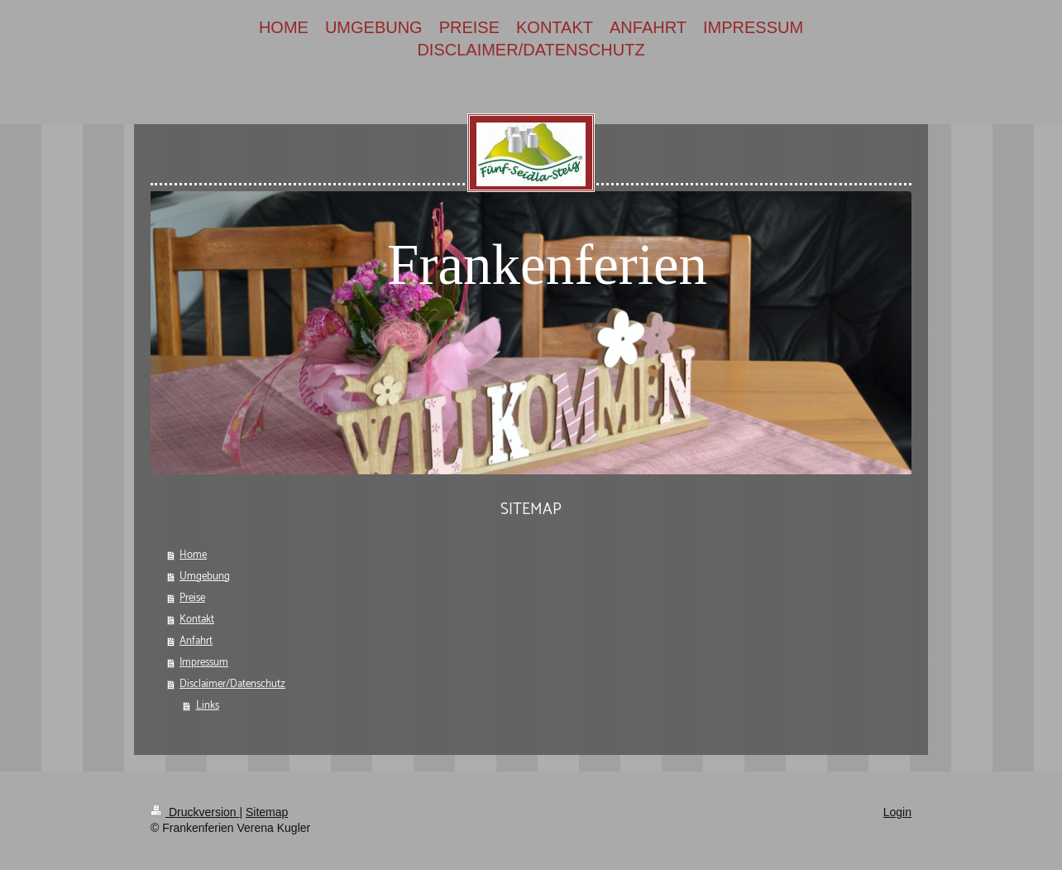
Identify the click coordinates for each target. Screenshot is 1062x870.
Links (207, 705)
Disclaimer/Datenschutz (232, 684)
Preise (192, 598)
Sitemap (267, 812)
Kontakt (196, 619)
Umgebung (204, 576)
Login (897, 812)
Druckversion (195, 812)
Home (193, 555)
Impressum (203, 662)
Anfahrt (196, 641)
